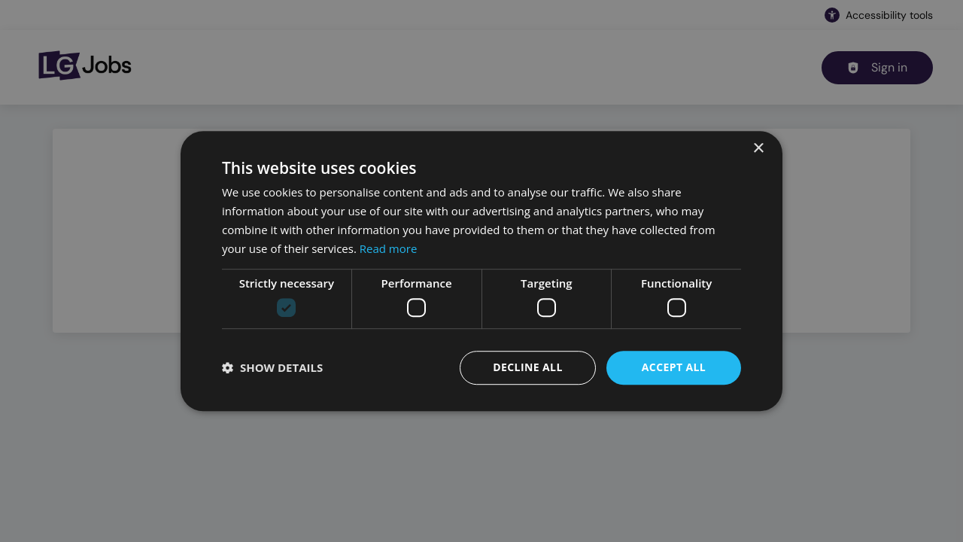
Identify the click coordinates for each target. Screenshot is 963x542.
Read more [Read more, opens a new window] (389, 248)
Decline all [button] (527, 367)
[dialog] (481, 271)
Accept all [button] (674, 367)
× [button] (758, 148)
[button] (272, 367)
